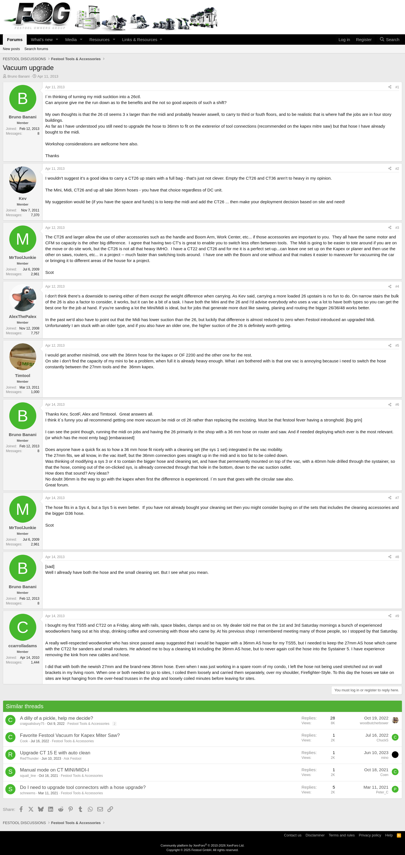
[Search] (389, 39)
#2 (397, 169)
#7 (397, 498)
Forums (14, 39)
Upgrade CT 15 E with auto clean (55, 752)
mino (384, 758)
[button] (57, 39)
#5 (397, 346)
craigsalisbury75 (32, 724)
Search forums (36, 49)
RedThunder (29, 759)
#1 (397, 87)
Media (71, 39)
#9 (397, 616)
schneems (27, 793)
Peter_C (382, 792)
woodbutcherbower (374, 723)
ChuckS (382, 740)
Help (389, 835)
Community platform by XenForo (202, 845)
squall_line (28, 776)
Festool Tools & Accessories (88, 724)
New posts (11, 49)
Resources (99, 39)
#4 (397, 286)
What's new (42, 39)
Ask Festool (73, 759)
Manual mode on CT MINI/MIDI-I (54, 770)
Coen (384, 775)
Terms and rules (342, 835)
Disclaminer (315, 835)
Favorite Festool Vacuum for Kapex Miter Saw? (70, 735)
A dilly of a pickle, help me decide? (56, 718)
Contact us (293, 835)
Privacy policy (370, 835)
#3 (397, 228)
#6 (397, 405)
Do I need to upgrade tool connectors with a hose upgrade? (83, 787)
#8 (397, 557)
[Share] (389, 87)
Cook (24, 741)
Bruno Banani (19, 76)
